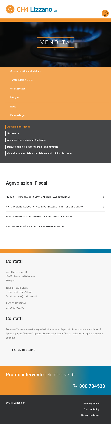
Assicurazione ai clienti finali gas (26, 140)
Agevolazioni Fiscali (18, 126)
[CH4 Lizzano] (31, 9)
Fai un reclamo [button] (23, 350)
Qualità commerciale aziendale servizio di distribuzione (39, 153)
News (13, 106)
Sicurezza (13, 133)
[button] (103, 9)
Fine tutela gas (18, 115)
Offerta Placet (17, 88)
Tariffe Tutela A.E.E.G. (21, 80)
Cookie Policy (91, 409)
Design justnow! (90, 415)
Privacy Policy (91, 403)
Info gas (14, 97)
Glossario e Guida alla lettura (25, 71)
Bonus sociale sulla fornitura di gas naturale (32, 146)
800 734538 (91, 386)
